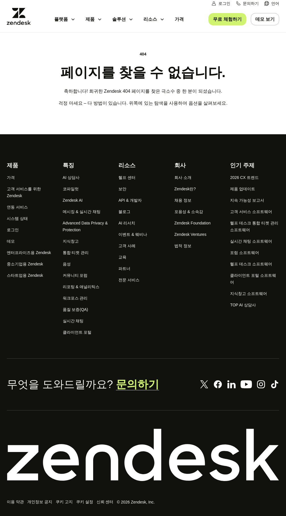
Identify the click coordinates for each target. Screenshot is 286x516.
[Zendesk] (143, 455)
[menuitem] (271, 4)
